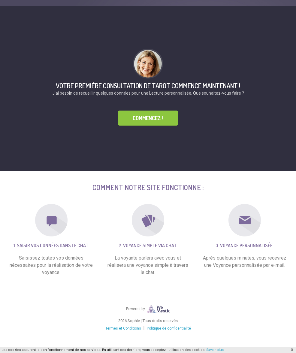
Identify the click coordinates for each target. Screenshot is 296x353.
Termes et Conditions (123, 328)
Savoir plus (215, 350)
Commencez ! (148, 118)
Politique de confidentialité (169, 328)
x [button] (292, 349)
